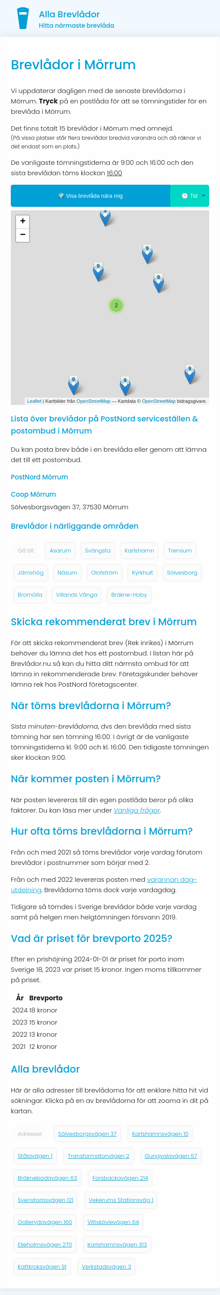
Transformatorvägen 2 (98, 1156)
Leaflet (34, 401)
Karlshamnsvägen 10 (160, 1134)
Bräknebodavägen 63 (47, 1178)
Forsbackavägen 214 (120, 1178)
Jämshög (31, 572)
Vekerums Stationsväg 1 (121, 1200)
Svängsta (98, 550)
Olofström (104, 572)
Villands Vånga (76, 594)
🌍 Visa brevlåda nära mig (90, 196)
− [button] (23, 235)
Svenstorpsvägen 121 (45, 1200)
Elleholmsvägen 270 (45, 1244)
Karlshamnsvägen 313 (117, 1244)
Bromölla (30, 594)
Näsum (67, 572)
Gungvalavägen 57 (171, 1156)
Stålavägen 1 (35, 1156)
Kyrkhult (142, 572)
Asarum (60, 550)
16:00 (114, 172)
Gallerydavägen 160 (45, 1222)
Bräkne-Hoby (129, 594)
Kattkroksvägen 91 (42, 1266)
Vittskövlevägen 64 (113, 1222)
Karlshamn (139, 550)
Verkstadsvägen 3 (106, 1266)
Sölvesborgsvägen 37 (87, 1134)
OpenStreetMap (94, 401)
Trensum (180, 550)
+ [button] (23, 221)
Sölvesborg (182, 572)
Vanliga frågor (137, 810)
